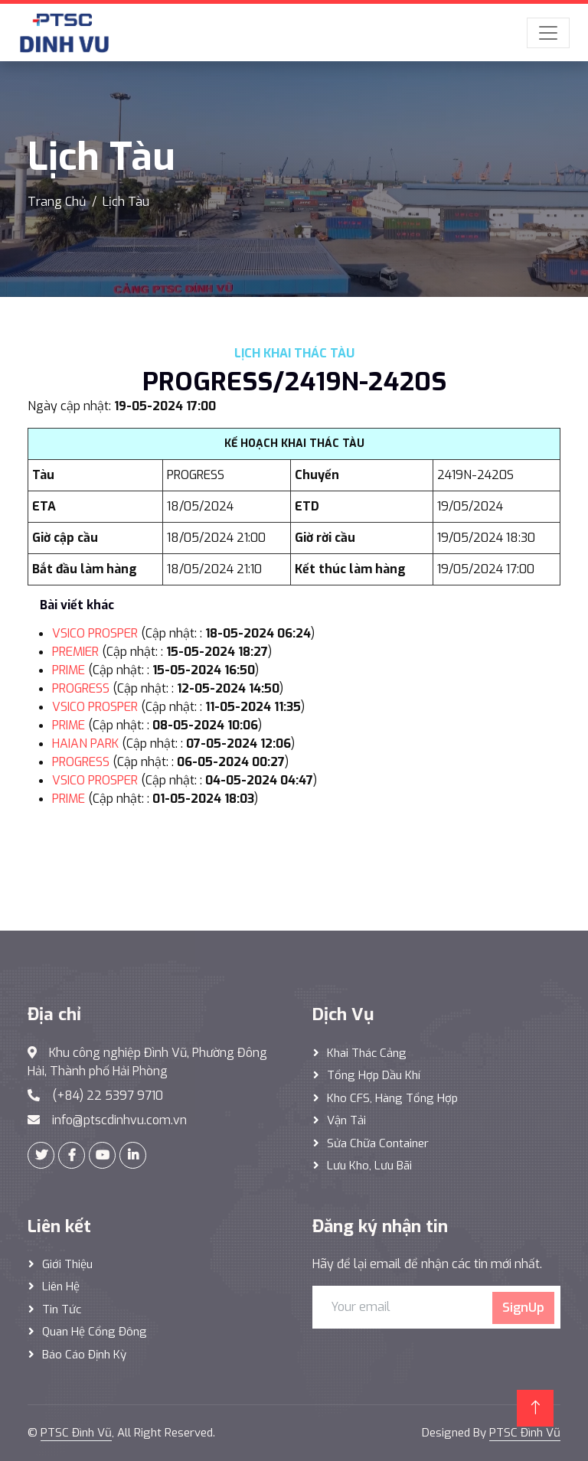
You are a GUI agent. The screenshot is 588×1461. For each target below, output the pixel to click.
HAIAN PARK (85, 743)
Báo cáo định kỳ (84, 1354)
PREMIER (75, 652)
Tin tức (61, 1309)
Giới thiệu (67, 1264)
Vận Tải (346, 1120)
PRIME (68, 670)
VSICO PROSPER (95, 633)
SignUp (523, 1308)
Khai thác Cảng (367, 1053)
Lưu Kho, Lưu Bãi (369, 1165)
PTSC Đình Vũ (76, 1432)
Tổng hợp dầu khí (373, 1075)
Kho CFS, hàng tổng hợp (392, 1098)
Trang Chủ (57, 202)
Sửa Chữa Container (378, 1143)
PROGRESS (80, 688)
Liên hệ (61, 1286)
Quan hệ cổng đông (94, 1331)
